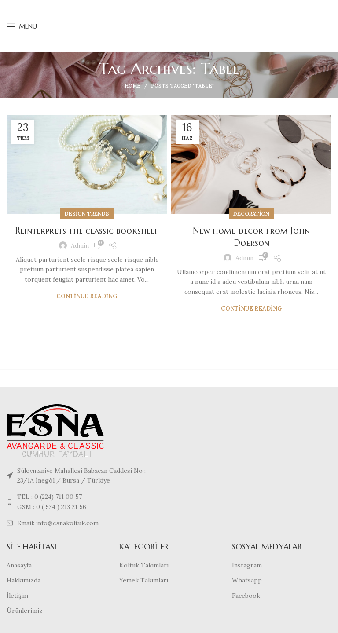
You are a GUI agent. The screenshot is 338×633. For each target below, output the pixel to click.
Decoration (251, 213)
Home (132, 86)
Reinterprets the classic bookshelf (86, 230)
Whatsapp (247, 580)
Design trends (87, 213)
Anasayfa (19, 565)
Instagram (247, 565)
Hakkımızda (23, 580)
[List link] (84, 502)
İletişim (17, 596)
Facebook (246, 596)
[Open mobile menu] (21, 26)
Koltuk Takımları (144, 565)
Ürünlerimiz (25, 611)
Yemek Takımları (143, 580)
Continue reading (86, 296)
